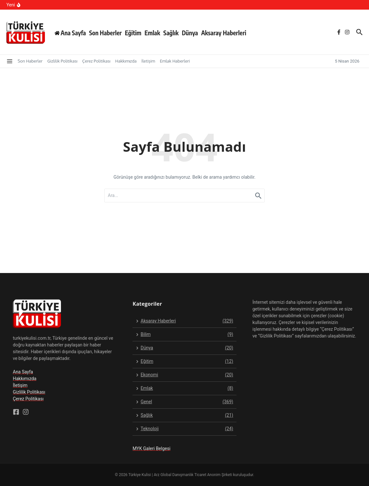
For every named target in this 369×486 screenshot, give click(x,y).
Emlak (152, 33)
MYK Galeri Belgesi (151, 448)
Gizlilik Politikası (62, 61)
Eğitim (133, 33)
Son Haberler (105, 33)
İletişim (148, 61)
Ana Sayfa (23, 371)
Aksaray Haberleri (223, 33)
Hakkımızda (126, 61)
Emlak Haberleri (175, 61)
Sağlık (171, 33)
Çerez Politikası (96, 61)
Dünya (190, 33)
